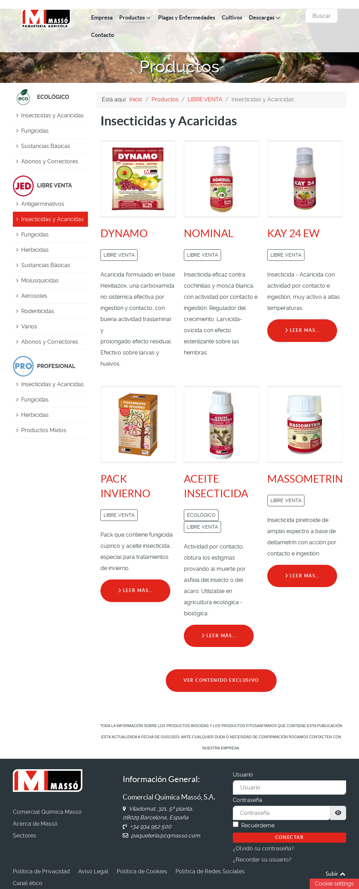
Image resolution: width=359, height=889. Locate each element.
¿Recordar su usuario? (262, 859)
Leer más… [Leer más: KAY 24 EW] (302, 330)
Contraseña (247, 800)
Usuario (243, 774)
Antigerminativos (42, 204)
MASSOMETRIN (305, 479)
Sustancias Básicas (45, 146)
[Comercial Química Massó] (46, 18)
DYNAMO (124, 233)
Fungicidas (35, 130)
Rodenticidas (37, 311)
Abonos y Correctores (49, 161)
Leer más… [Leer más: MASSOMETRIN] (302, 575)
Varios (29, 326)
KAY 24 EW (293, 233)
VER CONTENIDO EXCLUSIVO (221, 680)
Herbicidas (35, 250)
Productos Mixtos (43, 430)
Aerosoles (34, 296)
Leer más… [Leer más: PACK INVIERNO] (135, 590)
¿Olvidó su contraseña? (263, 848)
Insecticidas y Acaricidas (52, 115)
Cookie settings (334, 883)
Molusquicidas (40, 280)
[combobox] (321, 16)
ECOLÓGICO (201, 515)
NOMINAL (208, 233)
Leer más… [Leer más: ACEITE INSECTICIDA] (219, 635)
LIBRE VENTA (119, 255)
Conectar (289, 837)
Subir (336, 874)
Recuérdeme (258, 825)
